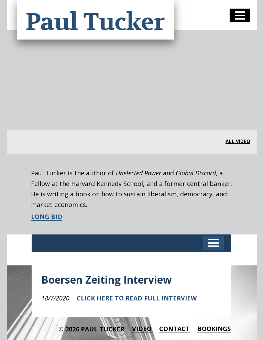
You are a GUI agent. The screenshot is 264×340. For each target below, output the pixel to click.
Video (142, 329)
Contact (174, 329)
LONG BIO (46, 217)
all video (238, 141)
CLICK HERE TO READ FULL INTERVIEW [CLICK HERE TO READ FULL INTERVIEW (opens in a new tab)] (137, 298)
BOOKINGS (214, 329)
